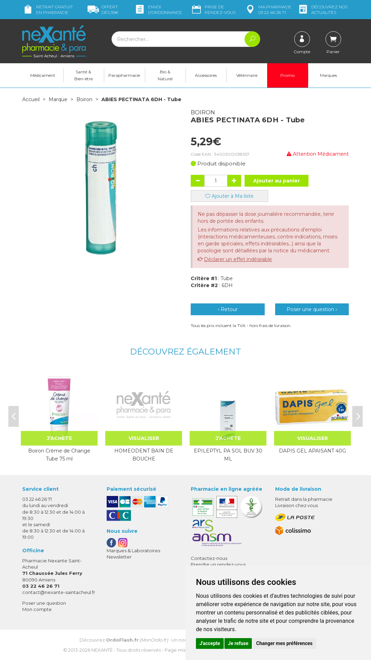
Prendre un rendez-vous (218, 564)
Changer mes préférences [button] (284, 643)
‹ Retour (228, 309)
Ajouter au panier (276, 181)
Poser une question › (312, 309)
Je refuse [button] (238, 643)
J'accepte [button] (209, 643)
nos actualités (322, 9)
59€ (103, 9)
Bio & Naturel (165, 75)
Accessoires (206, 75)
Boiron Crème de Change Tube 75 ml (59, 455)
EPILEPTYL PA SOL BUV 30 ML (228, 455)
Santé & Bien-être (83, 75)
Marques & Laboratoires (133, 550)
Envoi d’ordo (158, 9)
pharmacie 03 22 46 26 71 (268, 9)
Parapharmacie (124, 75)
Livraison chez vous (296, 505)
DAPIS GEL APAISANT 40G (312, 451)
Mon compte (37, 609)
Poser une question (44, 603)
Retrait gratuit (47, 9)
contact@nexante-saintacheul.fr (58, 592)
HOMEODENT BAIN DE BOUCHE (143, 455)
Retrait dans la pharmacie (303, 499)
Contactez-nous (209, 558)
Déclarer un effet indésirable (238, 259)
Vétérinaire (246, 75)
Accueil (31, 99)
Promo (287, 75)
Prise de (213, 9)
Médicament (42, 75)
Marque (58, 99)
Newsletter (119, 557)
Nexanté (102, 650)
